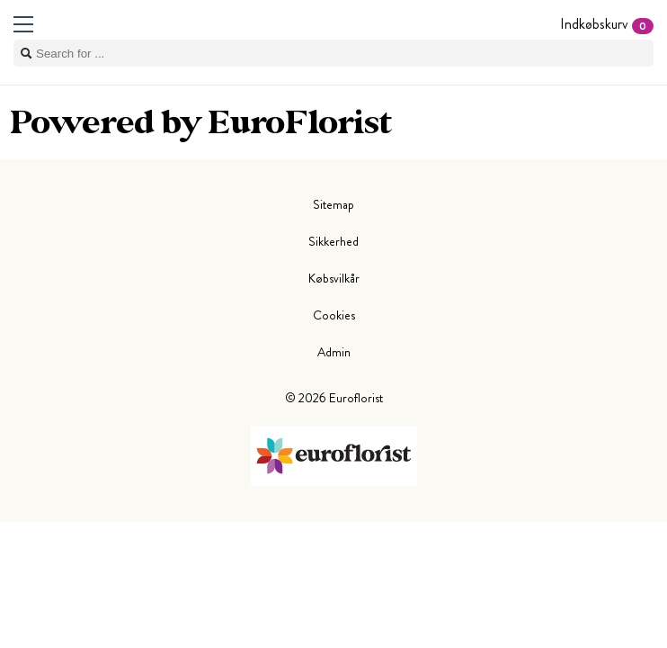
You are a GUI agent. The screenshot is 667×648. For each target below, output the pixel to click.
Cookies (334, 315)
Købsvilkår (334, 278)
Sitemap (333, 204)
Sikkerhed (333, 241)
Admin (334, 352)
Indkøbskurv (607, 24)
